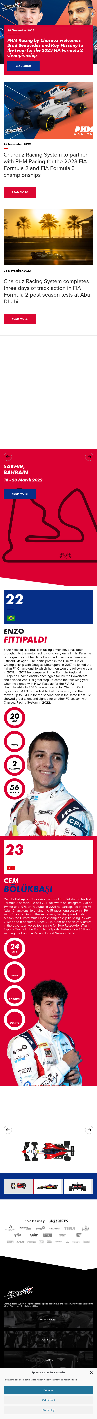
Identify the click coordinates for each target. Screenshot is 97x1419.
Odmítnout (48, 1400)
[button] (91, 1372)
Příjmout (48, 1390)
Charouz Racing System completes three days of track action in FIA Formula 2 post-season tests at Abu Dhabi (47, 291)
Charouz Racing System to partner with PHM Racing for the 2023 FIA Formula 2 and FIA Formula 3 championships (45, 164)
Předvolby (48, 1410)
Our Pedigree (48, 1339)
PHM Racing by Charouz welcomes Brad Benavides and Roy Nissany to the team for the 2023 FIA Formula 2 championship (45, 47)
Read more (23, 66)
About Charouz (49, 1319)
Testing (48, 1360)
